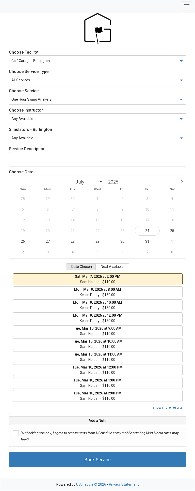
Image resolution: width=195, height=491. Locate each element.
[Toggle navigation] (187, 6)
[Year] (114, 182)
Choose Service (24, 90)
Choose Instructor (26, 110)
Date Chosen (81, 267)
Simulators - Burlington (30, 129)
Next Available (112, 267)
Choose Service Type (28, 71)
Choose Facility (23, 52)
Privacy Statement (124, 484)
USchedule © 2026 (91, 484)
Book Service (98, 459)
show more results (168, 407)
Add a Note (97, 421)
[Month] (88, 182)
